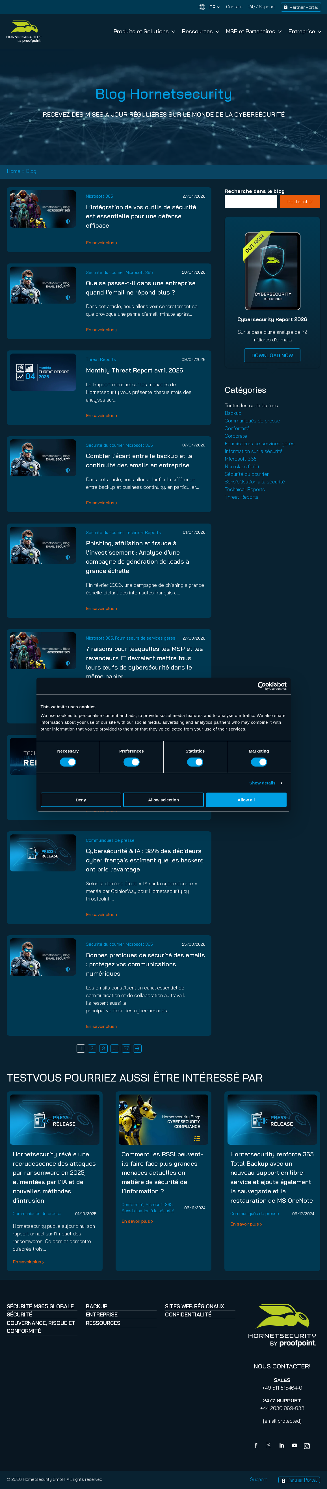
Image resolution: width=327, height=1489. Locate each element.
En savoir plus (100, 242)
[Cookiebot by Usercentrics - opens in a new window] (262, 686)
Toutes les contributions (251, 405)
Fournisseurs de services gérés (145, 638)
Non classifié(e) (242, 466)
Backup (233, 413)
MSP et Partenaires (253, 31)
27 (126, 1048)
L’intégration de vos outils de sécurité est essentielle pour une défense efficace (141, 216)
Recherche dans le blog (255, 191)
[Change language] (209, 7)
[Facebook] (257, 1446)
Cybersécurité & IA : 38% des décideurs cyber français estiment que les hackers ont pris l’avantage (144, 860)
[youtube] (294, 1446)
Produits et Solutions (144, 31)
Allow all (246, 799)
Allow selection (163, 799)
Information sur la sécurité (254, 451)
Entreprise (305, 31)
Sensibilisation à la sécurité (255, 481)
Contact (234, 6)
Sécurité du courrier (105, 272)
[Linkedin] (282, 1446)
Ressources (200, 31)
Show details (262, 782)
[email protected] (282, 1421)
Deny (81, 799)
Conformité (237, 428)
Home (13, 171)
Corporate (236, 436)
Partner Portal (304, 7)
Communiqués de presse (110, 840)
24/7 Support (261, 6)
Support (258, 1479)
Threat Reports (101, 359)
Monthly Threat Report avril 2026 (134, 370)
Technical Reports (143, 532)
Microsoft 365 (99, 196)
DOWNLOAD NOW (272, 355)
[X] (269, 1446)
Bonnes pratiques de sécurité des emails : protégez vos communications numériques (145, 964)
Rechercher (300, 201)
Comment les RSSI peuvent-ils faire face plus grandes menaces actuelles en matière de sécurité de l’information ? (162, 1172)
